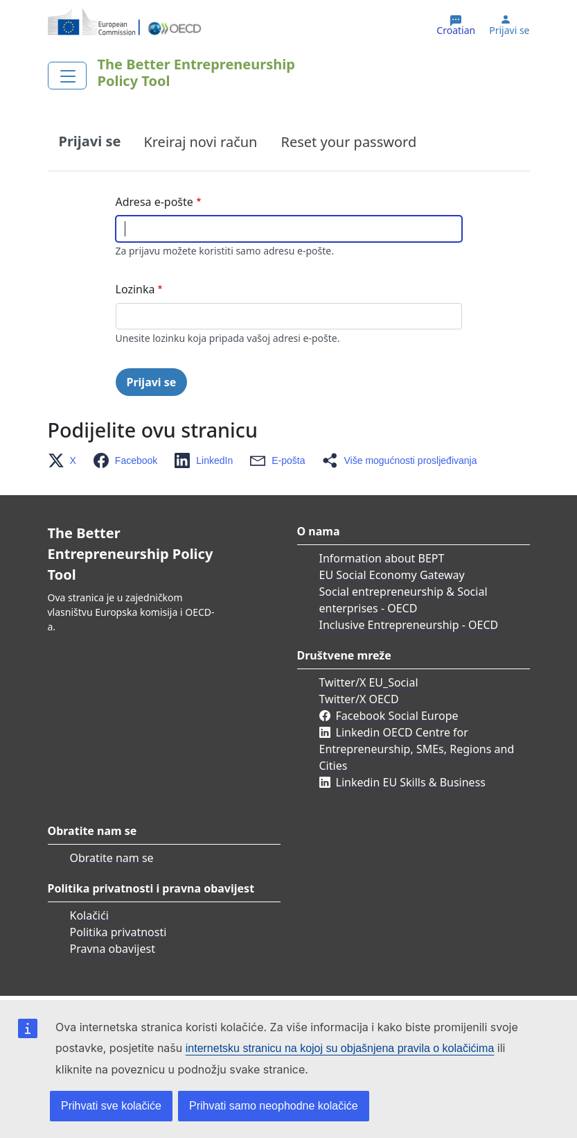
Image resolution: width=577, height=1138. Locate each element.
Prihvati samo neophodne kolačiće (273, 1106)
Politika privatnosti (118, 932)
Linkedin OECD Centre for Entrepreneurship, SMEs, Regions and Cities (417, 749)
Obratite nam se (112, 857)
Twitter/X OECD (359, 699)
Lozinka (135, 289)
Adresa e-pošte (154, 201)
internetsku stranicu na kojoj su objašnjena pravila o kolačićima (340, 1048)
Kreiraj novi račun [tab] (200, 141)
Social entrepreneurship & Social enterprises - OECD (403, 600)
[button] (66, 460)
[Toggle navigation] (67, 75)
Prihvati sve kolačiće (111, 1106)
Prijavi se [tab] (90, 141)
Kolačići (89, 915)
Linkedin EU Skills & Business (411, 782)
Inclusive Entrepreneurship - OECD (409, 624)
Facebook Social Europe (397, 715)
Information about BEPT (382, 558)
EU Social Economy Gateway (392, 575)
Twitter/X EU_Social (368, 682)
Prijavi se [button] (509, 30)
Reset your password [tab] (348, 141)
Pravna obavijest (112, 948)
